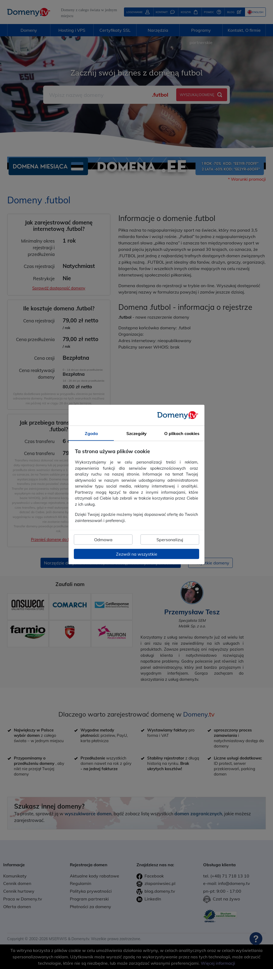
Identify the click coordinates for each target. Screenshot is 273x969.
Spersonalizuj (169, 539)
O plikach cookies (181, 433)
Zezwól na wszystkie (136, 554)
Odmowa (103, 539)
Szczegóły (136, 433)
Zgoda (91, 433)
